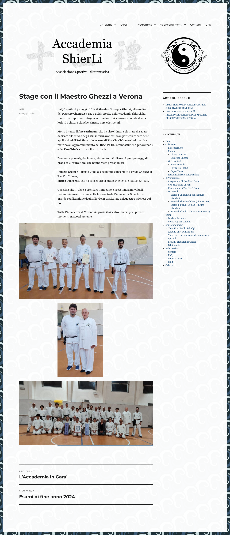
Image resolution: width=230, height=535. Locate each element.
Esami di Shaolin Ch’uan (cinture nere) (190, 201)
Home (168, 141)
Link (208, 24)
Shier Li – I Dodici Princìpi (181, 228)
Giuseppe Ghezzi (179, 158)
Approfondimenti (171, 24)
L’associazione (175, 148)
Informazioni (172, 248)
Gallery (169, 265)
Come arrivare (175, 258)
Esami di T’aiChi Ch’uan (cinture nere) (190, 211)
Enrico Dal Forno (179, 168)
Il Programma (143, 24)
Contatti (195, 24)
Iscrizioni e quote (177, 218)
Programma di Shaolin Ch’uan (183, 181)
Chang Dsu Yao (178, 154)
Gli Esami (173, 191)
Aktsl (21, 109)
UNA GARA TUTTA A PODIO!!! (180, 111)
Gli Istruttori (174, 161)
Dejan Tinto (177, 171)
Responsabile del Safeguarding (183, 174)
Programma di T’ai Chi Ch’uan (183, 188)
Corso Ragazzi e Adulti (179, 221)
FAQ (170, 255)
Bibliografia (174, 245)
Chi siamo (106, 24)
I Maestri (172, 151)
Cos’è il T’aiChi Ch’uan (179, 184)
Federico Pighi (178, 164)
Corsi (123, 24)
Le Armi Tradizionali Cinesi (182, 241)
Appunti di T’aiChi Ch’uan (181, 231)
